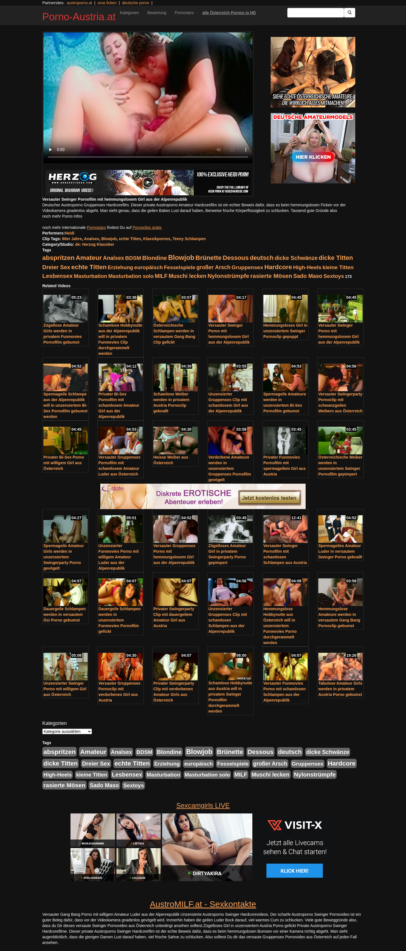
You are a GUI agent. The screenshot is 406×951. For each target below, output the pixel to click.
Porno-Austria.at (79, 17)
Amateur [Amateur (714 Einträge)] (89, 257)
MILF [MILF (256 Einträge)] (161, 276)
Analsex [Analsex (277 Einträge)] (113, 258)
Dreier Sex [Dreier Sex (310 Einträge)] (56, 267)
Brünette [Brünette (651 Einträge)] (208, 257)
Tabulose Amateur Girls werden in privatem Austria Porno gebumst (340, 689)
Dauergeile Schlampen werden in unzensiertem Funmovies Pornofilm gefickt (119, 620)
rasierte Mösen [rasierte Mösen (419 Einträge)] (271, 276)
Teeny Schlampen (189, 238)
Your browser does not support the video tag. (148, 97)
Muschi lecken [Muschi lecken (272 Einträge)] (187, 276)
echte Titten (130, 238)
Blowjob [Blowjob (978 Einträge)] (181, 257)
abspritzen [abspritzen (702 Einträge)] (58, 257)
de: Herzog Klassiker (94, 244)
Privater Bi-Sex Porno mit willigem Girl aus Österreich (63, 463)
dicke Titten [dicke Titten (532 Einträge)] (336, 257)
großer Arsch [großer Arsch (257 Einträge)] (214, 267)
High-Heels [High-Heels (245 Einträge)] (307, 267)
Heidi (69, 233)
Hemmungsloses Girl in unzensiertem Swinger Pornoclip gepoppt (285, 331)
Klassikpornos (156, 238)
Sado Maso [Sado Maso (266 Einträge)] (307, 276)
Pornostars (184, 12)
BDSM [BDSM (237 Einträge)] (133, 258)
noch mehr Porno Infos (62, 216)
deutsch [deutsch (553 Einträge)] (261, 257)
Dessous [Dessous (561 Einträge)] (236, 257)
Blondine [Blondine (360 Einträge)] (154, 258)
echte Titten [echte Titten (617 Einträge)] (89, 267)
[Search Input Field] (315, 12)
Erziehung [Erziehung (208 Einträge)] (120, 267)
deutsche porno (135, 3)
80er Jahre (72, 238)
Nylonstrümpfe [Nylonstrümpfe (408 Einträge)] (228, 276)
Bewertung (156, 12)
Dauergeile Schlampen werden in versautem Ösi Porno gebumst (64, 614)
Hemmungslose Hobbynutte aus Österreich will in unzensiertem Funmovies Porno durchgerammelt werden (280, 626)
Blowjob (108, 238)
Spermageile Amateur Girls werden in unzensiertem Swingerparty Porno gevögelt (63, 556)
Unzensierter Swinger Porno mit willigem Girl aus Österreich (64, 689)
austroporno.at (79, 3)
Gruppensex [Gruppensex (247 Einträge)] (247, 267)
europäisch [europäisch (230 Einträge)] (148, 267)
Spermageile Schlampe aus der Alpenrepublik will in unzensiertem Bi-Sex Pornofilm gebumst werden (65, 405)
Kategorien (129, 12)
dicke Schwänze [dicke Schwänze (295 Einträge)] (296, 258)
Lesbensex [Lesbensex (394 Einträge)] (57, 276)
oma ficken (107, 3)
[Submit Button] (349, 12)
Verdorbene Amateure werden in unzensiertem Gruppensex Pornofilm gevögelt (229, 468)
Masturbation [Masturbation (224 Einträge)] (90, 276)
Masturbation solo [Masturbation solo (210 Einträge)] (131, 276)
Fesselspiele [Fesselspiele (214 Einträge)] (179, 267)
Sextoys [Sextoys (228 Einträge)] (333, 276)
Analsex (91, 238)
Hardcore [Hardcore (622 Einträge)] (278, 267)
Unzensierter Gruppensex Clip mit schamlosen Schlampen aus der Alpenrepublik (227, 620)
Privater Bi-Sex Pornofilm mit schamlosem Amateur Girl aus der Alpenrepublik (118, 405)
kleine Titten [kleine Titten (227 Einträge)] (338, 267)
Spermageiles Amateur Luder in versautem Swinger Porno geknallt (340, 551)
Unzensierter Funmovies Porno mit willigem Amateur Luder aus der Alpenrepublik (118, 556)
